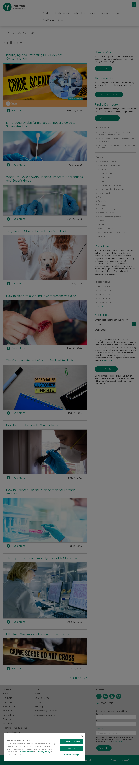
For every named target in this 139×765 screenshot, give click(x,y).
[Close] (82, 736)
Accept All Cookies (71, 741)
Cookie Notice (26, 751)
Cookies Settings (71, 755)
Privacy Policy (44, 751)
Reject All (72, 748)
